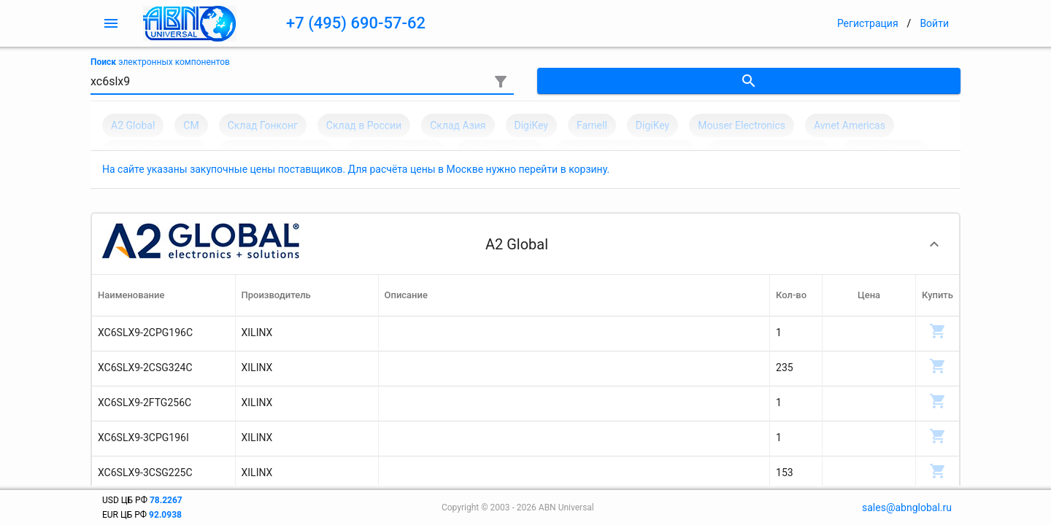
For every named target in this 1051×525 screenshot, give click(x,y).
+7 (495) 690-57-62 (356, 23)
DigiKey (531, 125)
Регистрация (867, 23)
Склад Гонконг (263, 125)
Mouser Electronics (741, 125)
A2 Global (133, 125)
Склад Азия (457, 125)
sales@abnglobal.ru (907, 507)
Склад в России (363, 125)
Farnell (592, 125)
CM (191, 125)
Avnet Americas (849, 125)
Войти (934, 23)
